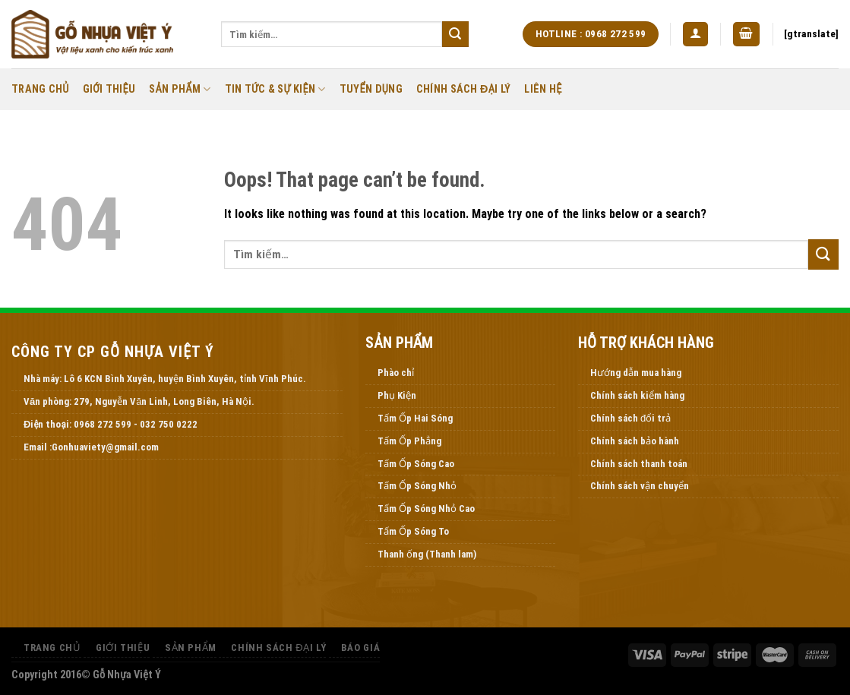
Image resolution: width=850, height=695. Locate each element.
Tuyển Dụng (371, 89)
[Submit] (455, 34)
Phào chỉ (396, 372)
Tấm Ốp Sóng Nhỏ (417, 485)
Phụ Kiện (397, 395)
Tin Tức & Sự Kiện (275, 89)
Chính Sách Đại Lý (463, 89)
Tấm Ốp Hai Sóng (415, 418)
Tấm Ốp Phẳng (409, 441)
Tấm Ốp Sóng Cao (416, 463)
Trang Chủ (40, 89)
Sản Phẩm (179, 89)
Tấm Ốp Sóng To (413, 531)
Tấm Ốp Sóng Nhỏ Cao (426, 508)
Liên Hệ (542, 89)
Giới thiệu (109, 89)
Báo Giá (360, 647)
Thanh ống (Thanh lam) (427, 554)
